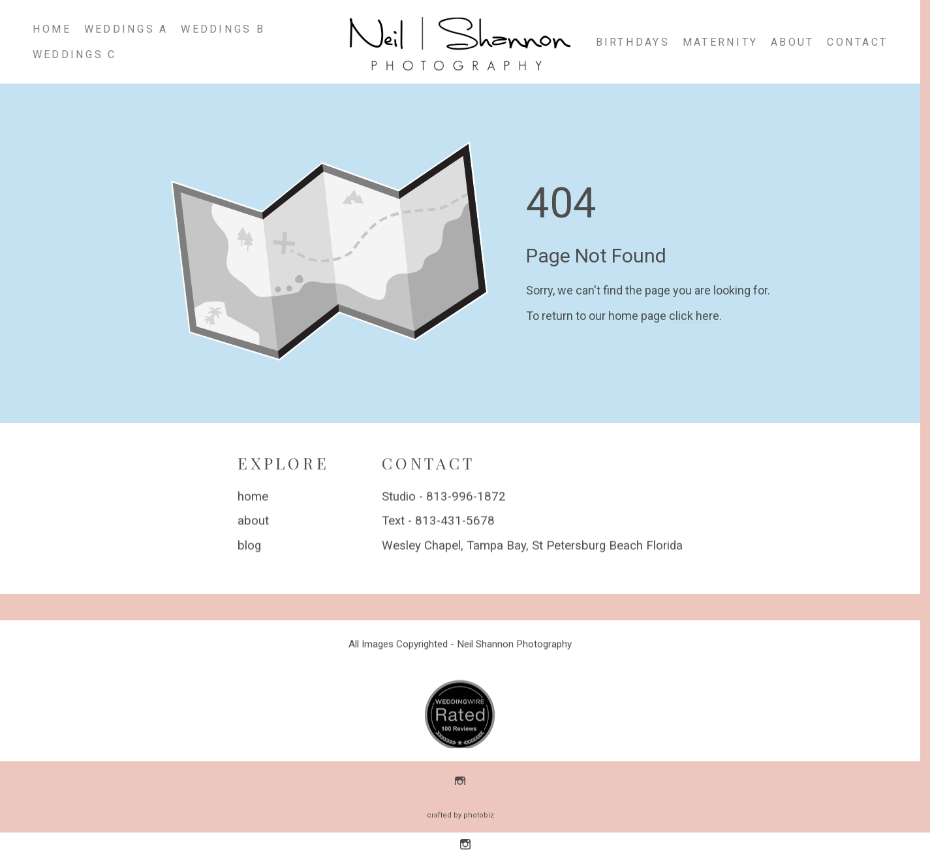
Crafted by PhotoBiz (460, 815)
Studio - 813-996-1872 (444, 497)
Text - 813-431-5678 (438, 522)
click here (694, 316)
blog (249, 546)
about (253, 522)
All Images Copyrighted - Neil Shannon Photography (460, 645)
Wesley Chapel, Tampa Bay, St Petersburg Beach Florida (532, 546)
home (253, 497)
